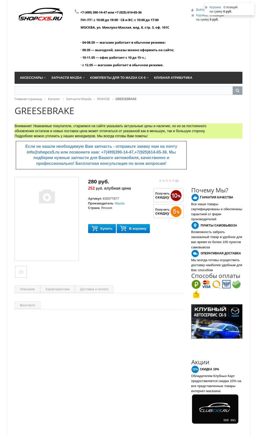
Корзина (202, 15)
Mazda (119, 203)
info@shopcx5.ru (43, 152)
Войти (201, 10)
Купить (102, 229)
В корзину (133, 229)
